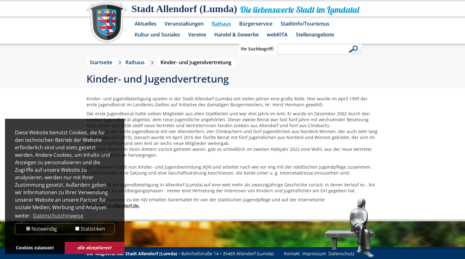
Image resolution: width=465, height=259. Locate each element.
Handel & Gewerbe (236, 34)
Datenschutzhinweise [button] (58, 215)
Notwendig (41, 228)
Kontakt (292, 254)
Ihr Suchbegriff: (257, 49)
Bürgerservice (255, 23)
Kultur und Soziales (157, 34)
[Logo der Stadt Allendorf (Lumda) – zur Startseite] (106, 25)
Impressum (314, 254)
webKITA (277, 34)
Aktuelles (145, 23)
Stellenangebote (315, 34)
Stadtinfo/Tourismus (305, 23)
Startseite (101, 62)
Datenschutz (341, 254)
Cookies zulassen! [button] (35, 248)
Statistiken (90, 228)
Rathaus (221, 23)
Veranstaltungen (184, 23)
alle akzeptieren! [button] (94, 248)
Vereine (197, 34)
